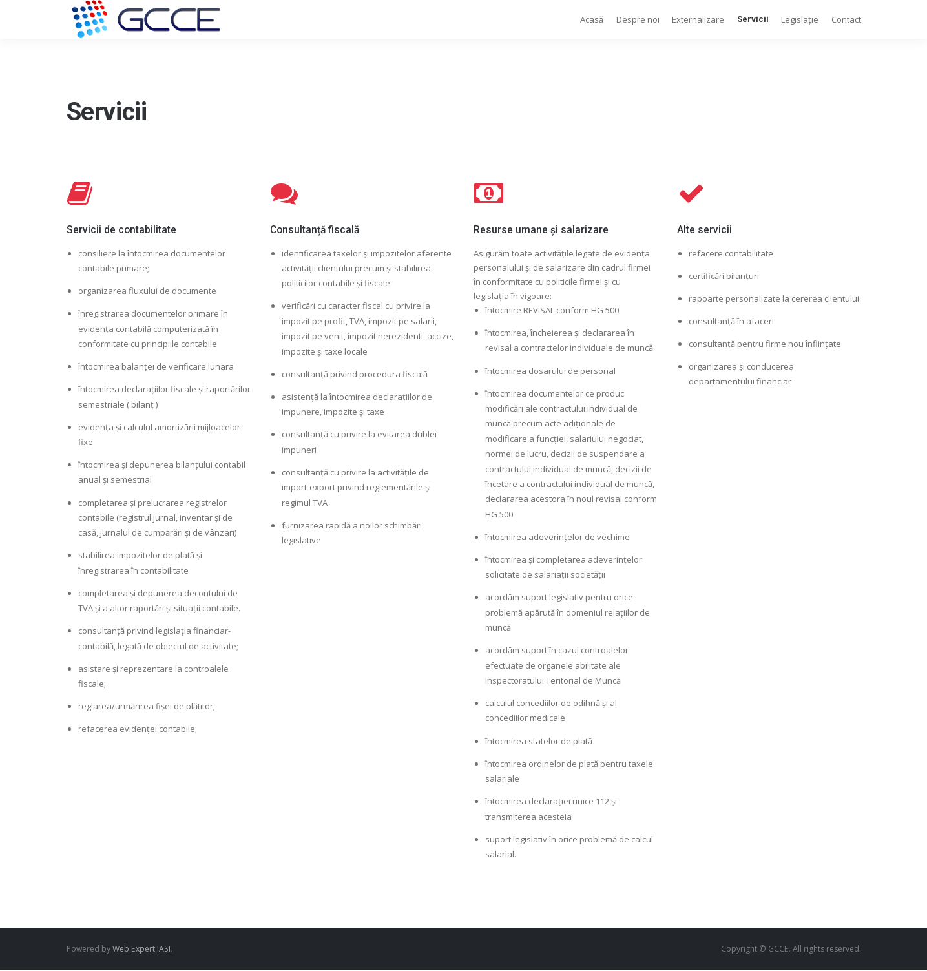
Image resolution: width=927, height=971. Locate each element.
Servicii (753, 19)
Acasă (591, 19)
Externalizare (698, 19)
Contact (846, 19)
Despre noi (638, 19)
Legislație (799, 19)
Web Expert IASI (141, 948)
